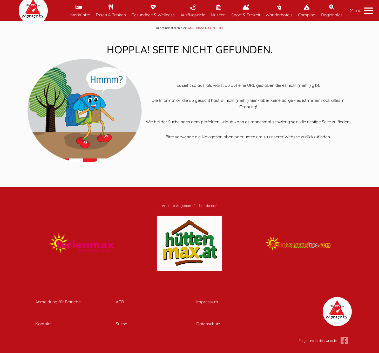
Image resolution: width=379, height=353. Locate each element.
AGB (120, 301)
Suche (121, 323)
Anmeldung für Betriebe (58, 301)
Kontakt (43, 323)
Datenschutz (208, 323)
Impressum (207, 301)
